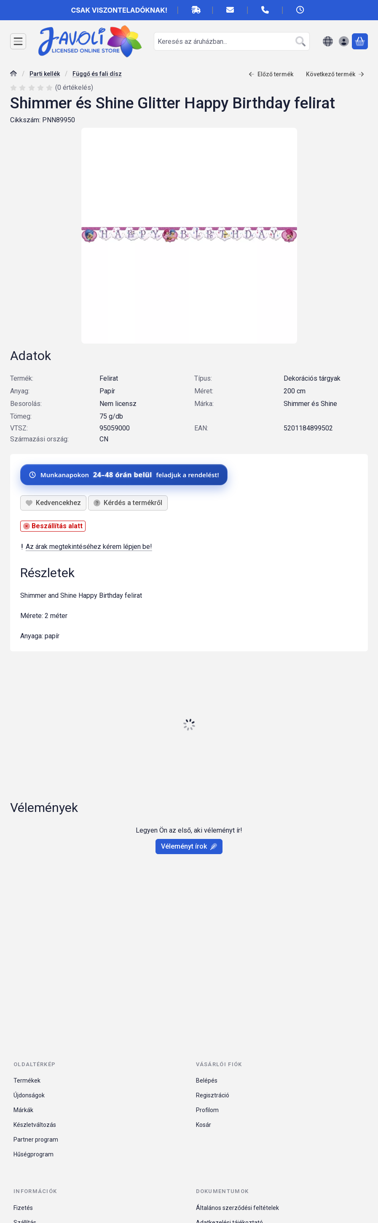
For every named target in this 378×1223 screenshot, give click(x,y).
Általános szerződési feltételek (237, 1207)
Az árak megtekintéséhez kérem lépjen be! (86, 547)
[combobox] (232, 41)
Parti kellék (44, 73)
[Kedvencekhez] (53, 503)
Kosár (203, 1124)
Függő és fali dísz (97, 73)
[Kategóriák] (18, 41)
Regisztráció (212, 1095)
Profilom (207, 1110)
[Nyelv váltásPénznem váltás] (328, 41)
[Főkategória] (13, 74)
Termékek (26, 1080)
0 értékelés (75, 87)
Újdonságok (29, 1095)
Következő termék (335, 74)
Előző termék (271, 74)
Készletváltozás (34, 1124)
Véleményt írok (189, 846)
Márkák (23, 1110)
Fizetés (23, 1207)
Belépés (206, 1080)
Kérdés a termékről (128, 503)
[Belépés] (344, 41)
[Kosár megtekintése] (360, 41)
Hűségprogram (33, 1154)
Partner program (35, 1139)
